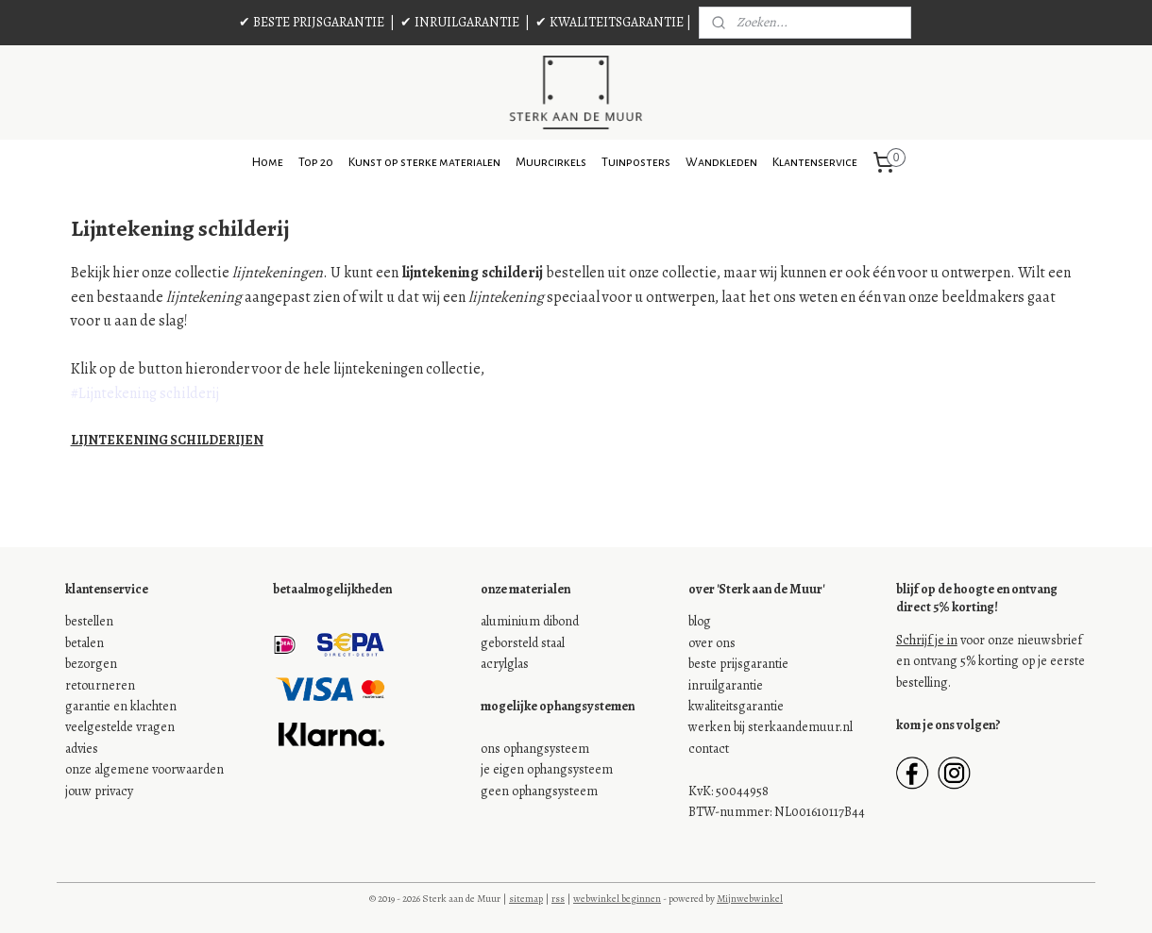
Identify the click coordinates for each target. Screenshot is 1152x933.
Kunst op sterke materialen (424, 162)
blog (699, 621)
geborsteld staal (523, 643)
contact (708, 749)
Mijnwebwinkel (750, 898)
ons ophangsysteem (535, 749)
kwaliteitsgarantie (736, 706)
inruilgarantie (725, 685)
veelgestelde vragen (120, 727)
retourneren (100, 685)
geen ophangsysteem (539, 791)
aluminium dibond (530, 621)
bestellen (89, 621)
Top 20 (315, 162)
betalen (84, 643)
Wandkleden (721, 162)
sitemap (526, 898)
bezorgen (91, 664)
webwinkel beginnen (617, 898)
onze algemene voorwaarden (144, 769)
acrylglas (505, 664)
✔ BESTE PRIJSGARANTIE (311, 22)
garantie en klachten (121, 706)
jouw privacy (99, 791)
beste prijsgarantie (738, 664)
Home (267, 162)
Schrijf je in (926, 640)
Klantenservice (814, 162)
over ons (712, 643)
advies (81, 749)
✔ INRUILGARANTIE (459, 22)
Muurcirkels (551, 162)
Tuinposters (635, 162)
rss (558, 898)
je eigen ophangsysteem (547, 769)
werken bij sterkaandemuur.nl (770, 727)
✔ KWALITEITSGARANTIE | (613, 22)
